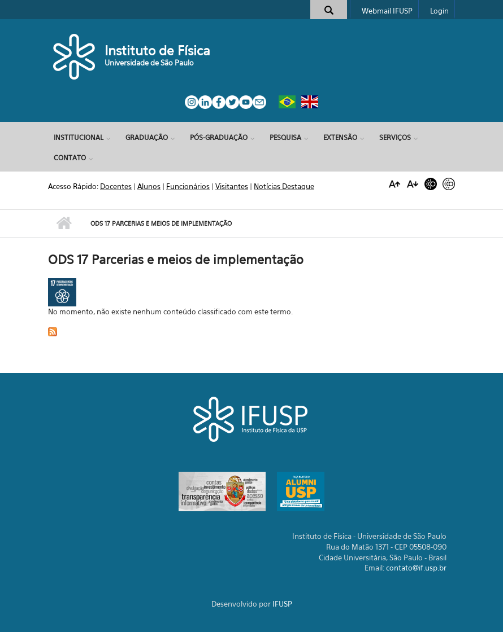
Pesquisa (285, 137)
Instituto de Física (157, 50)
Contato (70, 157)
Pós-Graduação (219, 137)
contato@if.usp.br (416, 567)
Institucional (78, 137)
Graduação (146, 137)
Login (439, 10)
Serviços (395, 137)
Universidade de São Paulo (149, 62)
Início (63, 223)
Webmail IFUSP (387, 10)
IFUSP (282, 603)
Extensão (340, 137)
